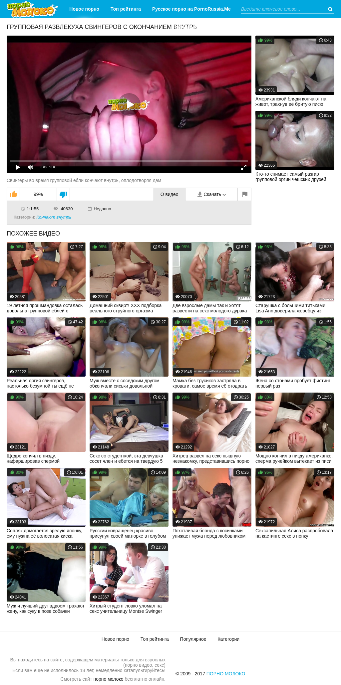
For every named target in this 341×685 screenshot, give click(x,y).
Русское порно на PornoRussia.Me (191, 9)
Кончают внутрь (53, 217)
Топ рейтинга (126, 9)
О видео (169, 194)
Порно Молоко (225, 673)
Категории (186, 27)
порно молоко (109, 679)
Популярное (193, 639)
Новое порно (84, 9)
